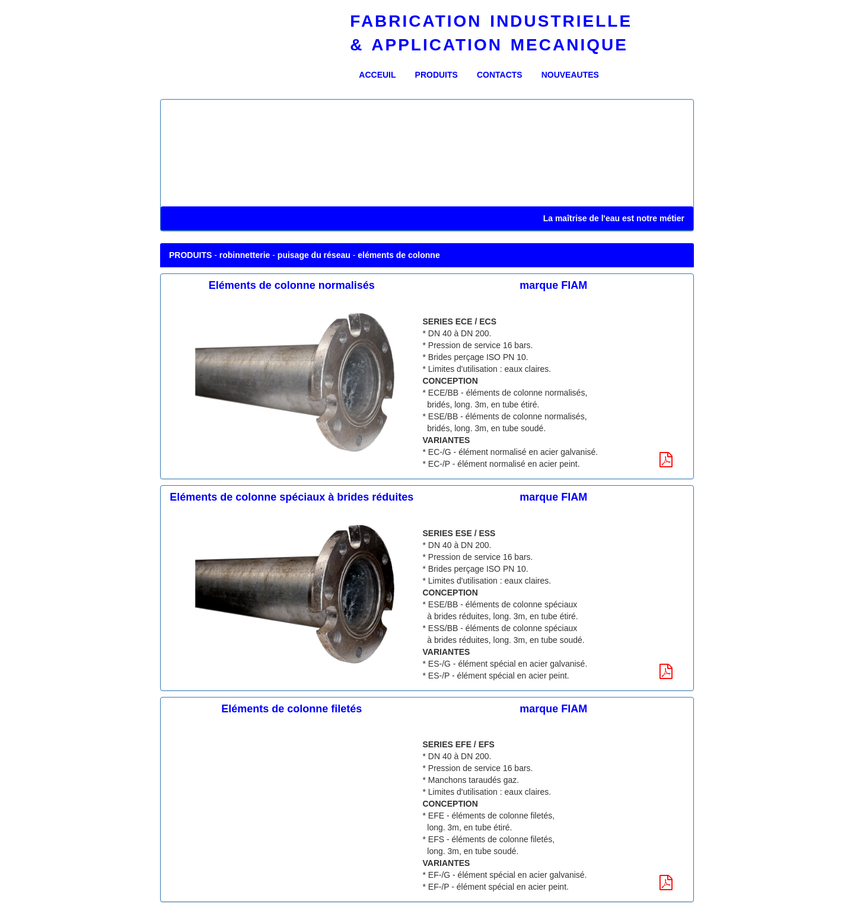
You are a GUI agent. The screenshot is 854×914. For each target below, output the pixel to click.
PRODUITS (436, 74)
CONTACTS (499, 74)
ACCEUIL (381, 73)
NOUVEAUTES (570, 74)
